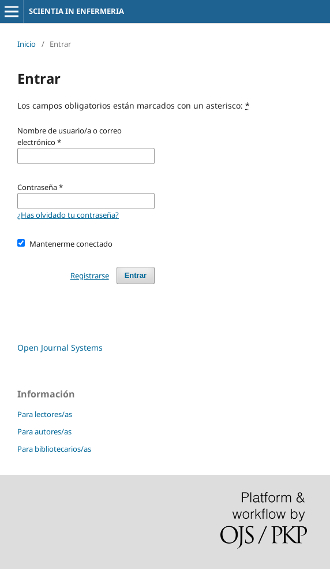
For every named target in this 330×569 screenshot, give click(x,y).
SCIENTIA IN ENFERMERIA (76, 11)
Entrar (136, 275)
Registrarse (89, 275)
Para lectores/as (44, 414)
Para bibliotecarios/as (54, 449)
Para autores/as (44, 431)
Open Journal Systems (60, 347)
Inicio (26, 44)
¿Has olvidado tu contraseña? (68, 215)
